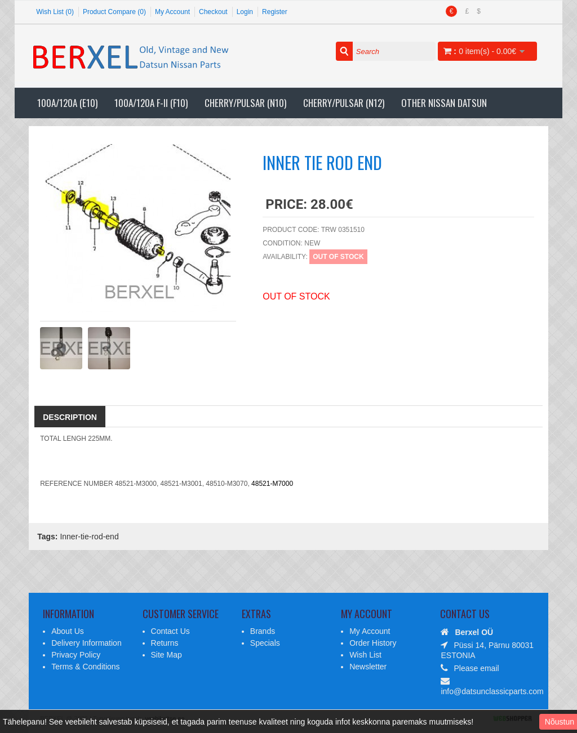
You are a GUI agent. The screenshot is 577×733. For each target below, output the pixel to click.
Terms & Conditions (85, 666)
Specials (265, 642)
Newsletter (368, 666)
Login (245, 12)
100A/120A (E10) (67, 103)
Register (274, 12)
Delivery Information (86, 642)
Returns (165, 642)
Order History (372, 642)
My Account (172, 12)
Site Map (166, 654)
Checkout (213, 12)
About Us (67, 631)
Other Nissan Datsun (444, 103)
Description (70, 417)
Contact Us (170, 631)
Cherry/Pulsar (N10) (245, 103)
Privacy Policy (75, 654)
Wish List (365, 654)
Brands (262, 631)
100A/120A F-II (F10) (151, 103)
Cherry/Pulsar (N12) (343, 103)
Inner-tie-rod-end (89, 536)
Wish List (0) (55, 12)
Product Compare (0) (114, 12)
